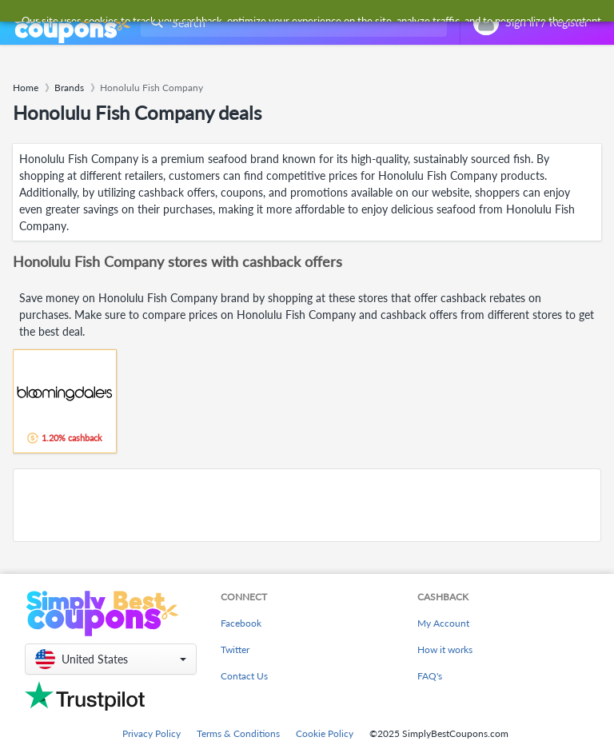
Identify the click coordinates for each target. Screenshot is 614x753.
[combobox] (290, 23)
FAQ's (429, 676)
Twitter (235, 649)
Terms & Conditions (238, 733)
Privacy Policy (151, 733)
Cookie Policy (324, 733)
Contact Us (244, 676)
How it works (444, 649)
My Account (443, 623)
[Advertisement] (307, 505)
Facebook (241, 623)
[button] (111, 659)
